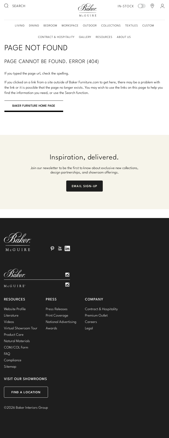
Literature (11, 315)
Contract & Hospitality (56, 37)
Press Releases (57, 309)
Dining (34, 25)
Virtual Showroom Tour (20, 328)
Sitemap (10, 366)
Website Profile (15, 309)
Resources (104, 37)
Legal (89, 328)
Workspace (70, 25)
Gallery (85, 37)
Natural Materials (17, 340)
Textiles (131, 25)
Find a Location (26, 392)
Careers (91, 321)
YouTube (59, 248)
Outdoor (90, 25)
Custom (148, 25)
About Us (124, 37)
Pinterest (52, 248)
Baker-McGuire (87, 10)
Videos (9, 321)
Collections (111, 25)
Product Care (14, 334)
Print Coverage (57, 315)
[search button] (6, 6)
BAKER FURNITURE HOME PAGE (33, 105)
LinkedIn (67, 248)
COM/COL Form (16, 347)
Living (20, 25)
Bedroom (50, 25)
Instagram (67, 274)
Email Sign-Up (84, 186)
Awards (51, 328)
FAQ (7, 353)
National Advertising (61, 321)
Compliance (12, 360)
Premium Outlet (96, 315)
